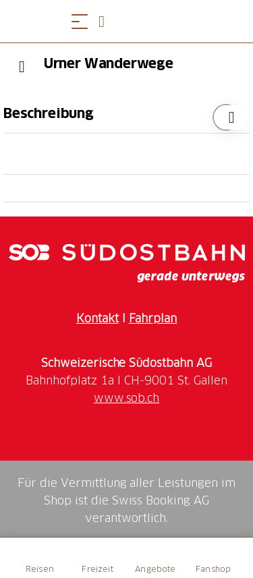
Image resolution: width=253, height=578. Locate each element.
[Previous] (21, 66)
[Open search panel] (106, 21)
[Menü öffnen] (79, 21)
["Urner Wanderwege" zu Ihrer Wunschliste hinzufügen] (226, 117)
